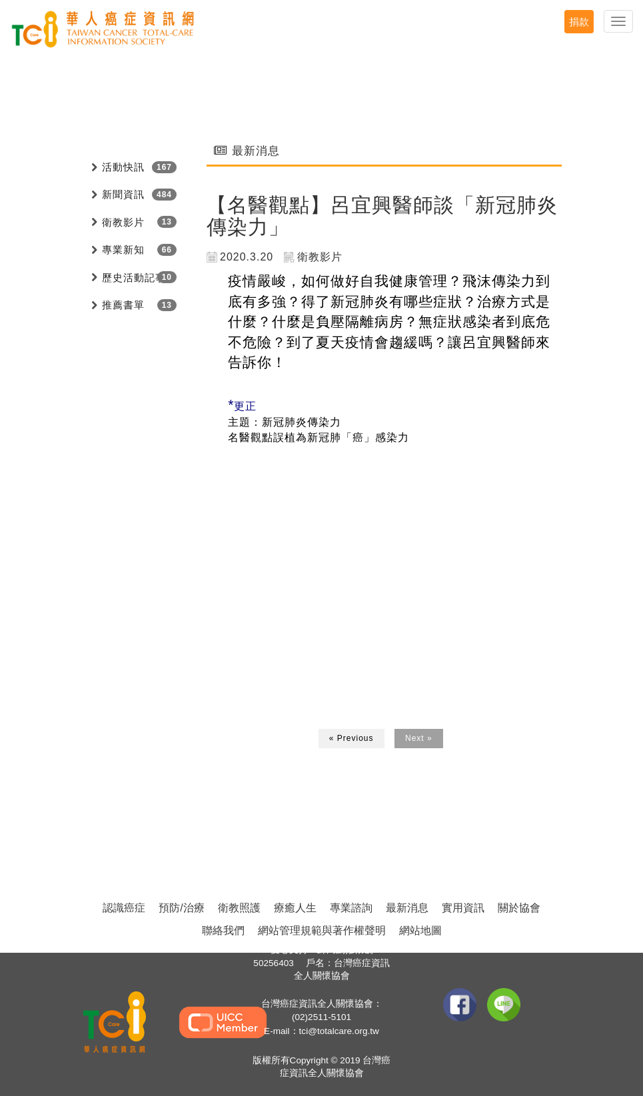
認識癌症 (124, 907)
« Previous (351, 738)
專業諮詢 (351, 907)
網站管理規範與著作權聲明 (322, 930)
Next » (418, 738)
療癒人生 (295, 907)
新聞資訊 (123, 194)
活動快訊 (123, 167)
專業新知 (123, 249)
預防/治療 (181, 907)
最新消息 (407, 907)
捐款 (579, 21)
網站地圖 (420, 930)
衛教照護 (239, 907)
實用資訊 (463, 907)
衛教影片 (123, 222)
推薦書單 (123, 304)
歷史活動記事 (134, 277)
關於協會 (519, 907)
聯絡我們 (223, 930)
